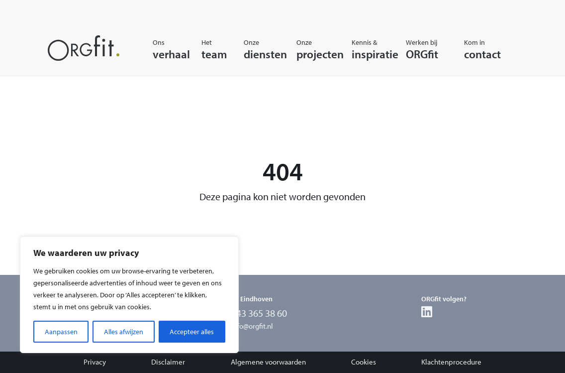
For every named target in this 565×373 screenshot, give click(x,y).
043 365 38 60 (259, 313)
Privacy (95, 362)
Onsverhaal (164, 49)
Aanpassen (61, 331)
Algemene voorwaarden (268, 362)
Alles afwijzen (123, 331)
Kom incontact (475, 49)
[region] (129, 295)
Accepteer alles (192, 331)
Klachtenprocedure (451, 362)
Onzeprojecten (310, 49)
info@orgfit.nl (252, 326)
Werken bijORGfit (421, 49)
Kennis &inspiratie (365, 49)
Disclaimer (168, 362)
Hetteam (209, 49)
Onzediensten (257, 49)
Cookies (363, 362)
